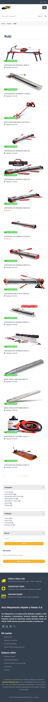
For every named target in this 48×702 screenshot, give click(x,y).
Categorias (8, 487)
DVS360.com (28, 697)
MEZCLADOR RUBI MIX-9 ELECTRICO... (17, 122)
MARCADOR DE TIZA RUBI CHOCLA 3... (17, 436)
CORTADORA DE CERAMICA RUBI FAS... (17, 151)
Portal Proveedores (10, 644)
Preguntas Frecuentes (11, 660)
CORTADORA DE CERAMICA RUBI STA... (17, 265)
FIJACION (8, 492)
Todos (39, 16)
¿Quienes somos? (10, 656)
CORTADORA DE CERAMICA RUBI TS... (17, 465)
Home (3, 23)
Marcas (9, 23)
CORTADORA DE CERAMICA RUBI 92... (17, 322)
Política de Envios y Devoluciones (15, 663)
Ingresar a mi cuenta (10, 640)
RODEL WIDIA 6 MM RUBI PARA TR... (16, 379)
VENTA (8, 520)
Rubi (15, 23)
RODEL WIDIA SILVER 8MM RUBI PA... (17, 408)
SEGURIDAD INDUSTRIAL (13, 496)
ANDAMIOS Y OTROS (12, 501)
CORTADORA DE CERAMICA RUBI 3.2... (17, 351)
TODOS (8, 518)
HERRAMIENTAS (11, 499)
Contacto (7, 670)
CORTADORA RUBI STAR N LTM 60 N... (17, 294)
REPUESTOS (9, 525)
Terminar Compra (24, 561)
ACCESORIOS (10, 494)
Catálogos (7, 514)
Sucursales (7, 666)
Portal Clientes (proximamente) (14, 647)
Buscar (6, 533)
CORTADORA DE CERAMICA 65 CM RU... (18, 236)
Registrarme (8, 637)
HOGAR (8, 503)
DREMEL (8, 505)
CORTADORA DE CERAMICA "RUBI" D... (17, 65)
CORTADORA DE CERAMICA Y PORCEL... (18, 94)
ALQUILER (8, 523)
